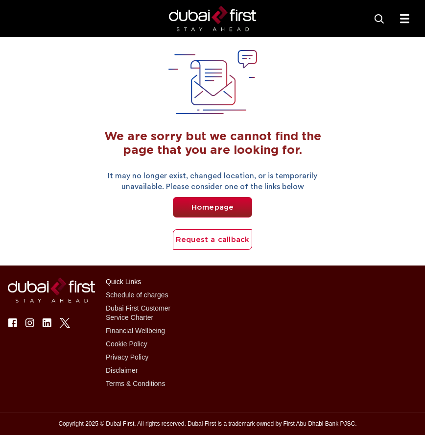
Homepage (212, 207)
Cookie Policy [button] (126, 344)
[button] (213, 19)
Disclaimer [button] (122, 370)
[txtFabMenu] (404, 19)
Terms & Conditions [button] (135, 383)
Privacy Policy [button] (127, 357)
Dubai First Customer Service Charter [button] (138, 312)
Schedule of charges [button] (137, 295)
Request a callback (213, 239)
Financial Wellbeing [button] (135, 331)
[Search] (379, 18)
